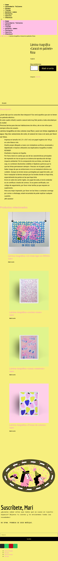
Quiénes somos (11, 28)
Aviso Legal (6, 552)
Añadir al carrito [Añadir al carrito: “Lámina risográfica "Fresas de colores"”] (12, 431)
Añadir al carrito (48, 68)
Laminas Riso (5, 36)
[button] (29, 19)
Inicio (1, 36)
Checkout (8, 17)
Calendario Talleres (13, 6)
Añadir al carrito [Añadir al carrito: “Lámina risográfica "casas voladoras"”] (12, 374)
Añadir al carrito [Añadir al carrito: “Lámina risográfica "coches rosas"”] (12, 318)
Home (7, 21)
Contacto (9, 30)
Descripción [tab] (4, 103)
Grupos (8, 25)
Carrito (8, 32)
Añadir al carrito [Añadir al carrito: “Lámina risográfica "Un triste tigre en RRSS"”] (11, 262)
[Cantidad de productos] (34, 68)
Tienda (8, 26)
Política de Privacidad (8, 551)
